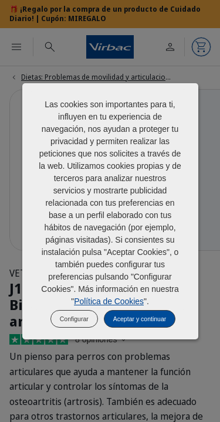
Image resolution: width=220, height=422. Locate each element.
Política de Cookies (109, 301)
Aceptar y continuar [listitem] (139, 318)
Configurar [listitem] (74, 318)
